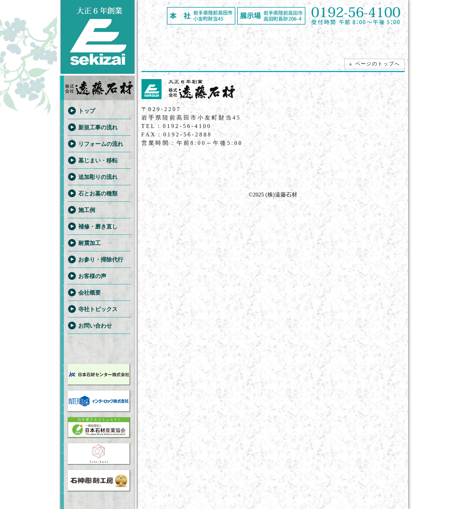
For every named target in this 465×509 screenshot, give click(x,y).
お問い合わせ (95, 326)
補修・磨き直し (98, 227)
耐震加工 (89, 243)
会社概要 (89, 293)
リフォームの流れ (100, 144)
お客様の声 (92, 276)
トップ (86, 111)
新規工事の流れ (98, 127)
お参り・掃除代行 (100, 260)
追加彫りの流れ (98, 177)
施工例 (86, 210)
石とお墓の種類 (98, 193)
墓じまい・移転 (98, 160)
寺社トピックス (98, 309)
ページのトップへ (374, 63)
